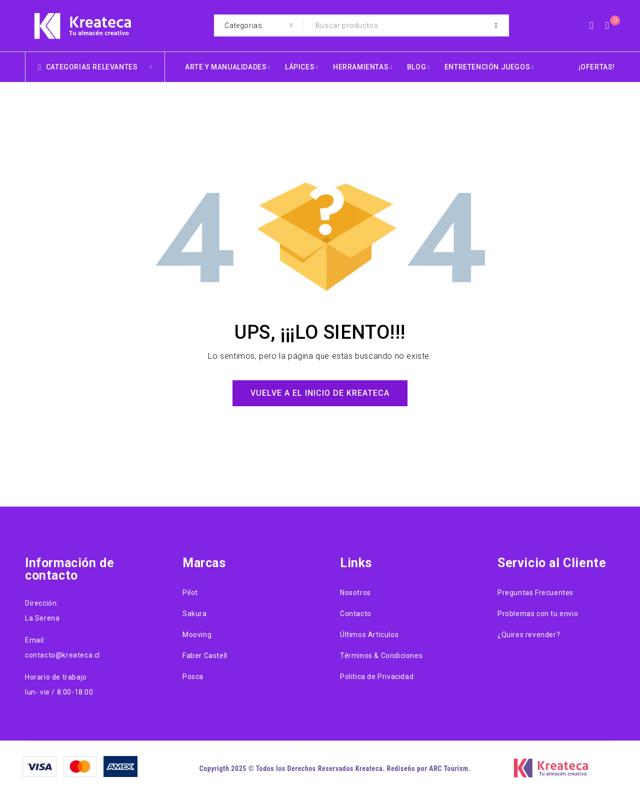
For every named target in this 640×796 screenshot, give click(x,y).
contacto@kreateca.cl (62, 655)
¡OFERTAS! (596, 67)
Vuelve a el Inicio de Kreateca (320, 393)
